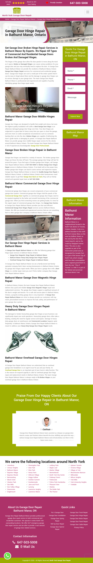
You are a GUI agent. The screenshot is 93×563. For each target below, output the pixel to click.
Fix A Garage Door (57, 512)
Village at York (75, 470)
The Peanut (53, 492)
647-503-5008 (79, 3)
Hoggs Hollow (33, 477)
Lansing (31, 487)
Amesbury (10, 465)
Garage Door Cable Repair (79, 524)
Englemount (11, 492)
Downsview (11, 489)
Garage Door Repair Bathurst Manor (23, 19)
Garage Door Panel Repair (79, 521)
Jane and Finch (33, 485)
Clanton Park (11, 482)
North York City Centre (57, 475)
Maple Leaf (53, 468)
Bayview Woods (12, 475)
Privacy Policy (79, 527)
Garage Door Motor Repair (79, 518)
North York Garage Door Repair (60, 560)
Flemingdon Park (34, 465)
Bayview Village (12, 473)
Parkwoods (53, 480)
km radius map (75, 165)
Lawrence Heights (34, 489)
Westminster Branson (78, 473)
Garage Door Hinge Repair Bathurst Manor (51, 19)
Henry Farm (32, 473)
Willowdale (74, 475)
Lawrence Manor (34, 492)
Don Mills (10, 485)
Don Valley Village (13, 487)
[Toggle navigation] (87, 12)
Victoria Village (76, 468)
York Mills (74, 480)
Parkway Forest (54, 477)
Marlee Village (54, 470)
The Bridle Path (54, 489)
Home (7, 19)
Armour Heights (12, 468)
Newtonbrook (53, 473)
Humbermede (33, 482)
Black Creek (11, 480)
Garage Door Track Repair (79, 512)
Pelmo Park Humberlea (57, 482)
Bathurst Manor (12, 470)
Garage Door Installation (57, 515)
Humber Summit (34, 480)
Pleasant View (54, 485)
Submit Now (75, 116)
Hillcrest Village (33, 475)
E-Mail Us (27, 546)
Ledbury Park (53, 465)
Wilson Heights (76, 477)
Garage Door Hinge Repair (79, 515)
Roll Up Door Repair (57, 524)
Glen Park (31, 468)
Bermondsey (11, 477)
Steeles (52, 487)
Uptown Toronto (76, 465)
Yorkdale (73, 485)
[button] (39, 422)
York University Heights (79, 482)
